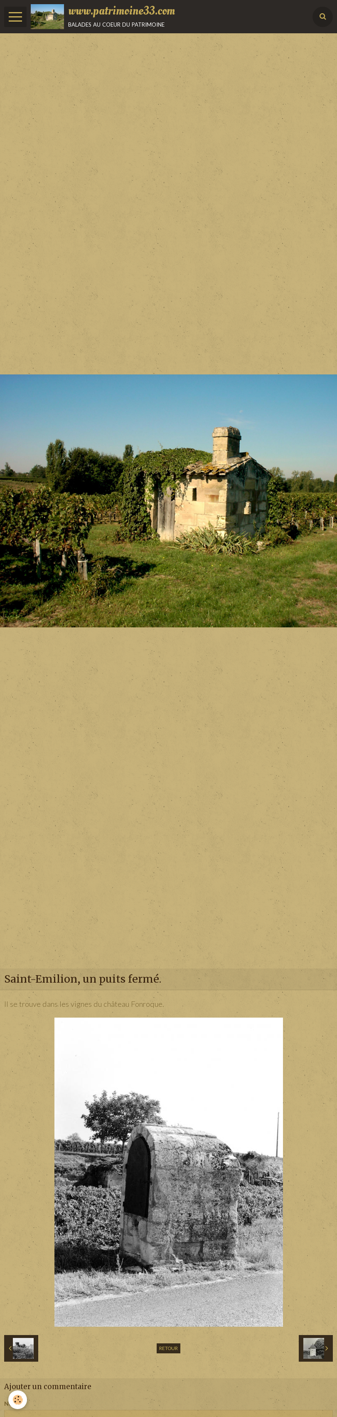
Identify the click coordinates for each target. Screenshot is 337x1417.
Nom (10, 1403)
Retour (168, 1348)
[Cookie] (17, 1399)
